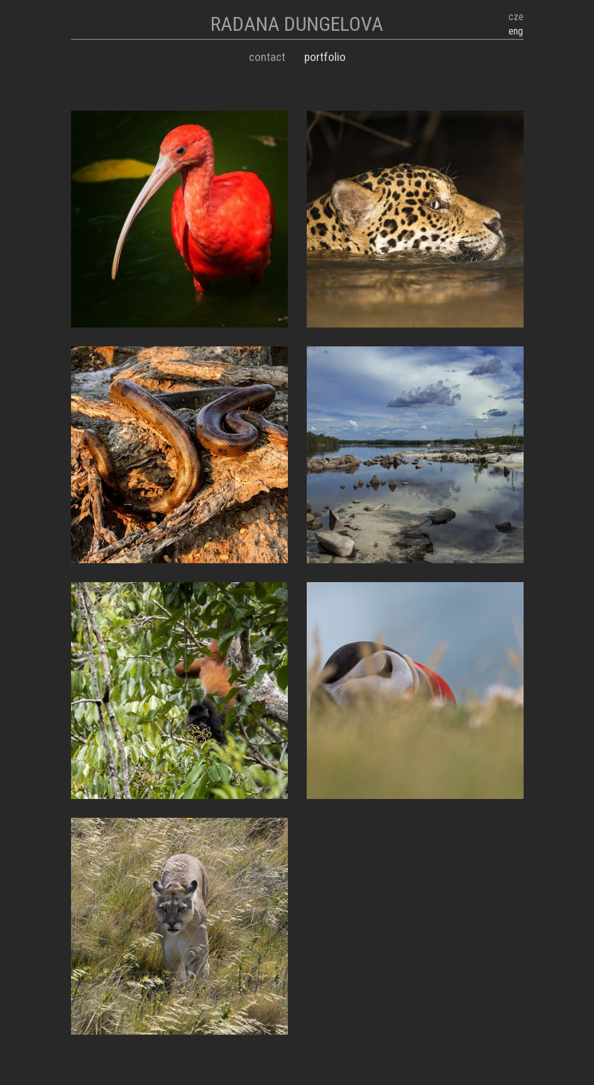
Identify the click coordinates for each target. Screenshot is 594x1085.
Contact (267, 57)
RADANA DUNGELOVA (297, 24)
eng (516, 31)
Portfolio (325, 57)
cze (516, 17)
